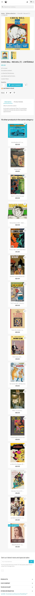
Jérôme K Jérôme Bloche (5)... (17, 276)
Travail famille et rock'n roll (17, 437)
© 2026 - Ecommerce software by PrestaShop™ (14, 594)
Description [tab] (8, 102)
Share (6, 92)
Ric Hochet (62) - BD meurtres (17, 384)
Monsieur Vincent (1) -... (17, 491)
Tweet (10, 92)
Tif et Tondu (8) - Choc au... (17, 303)
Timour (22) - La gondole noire (17, 249)
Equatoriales (17, 169)
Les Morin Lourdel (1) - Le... (17, 518)
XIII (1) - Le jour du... (17, 410)
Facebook (2, 570)
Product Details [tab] (18, 102)
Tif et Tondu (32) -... (17, 357)
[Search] (17, 6)
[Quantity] (3, 85)
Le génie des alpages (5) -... (17, 464)
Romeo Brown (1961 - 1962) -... (17, 223)
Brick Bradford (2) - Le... (17, 142)
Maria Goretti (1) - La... (17, 544)
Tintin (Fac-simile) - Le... (17, 330)
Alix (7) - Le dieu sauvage (17, 196)
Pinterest (14, 92)
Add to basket (15, 85)
